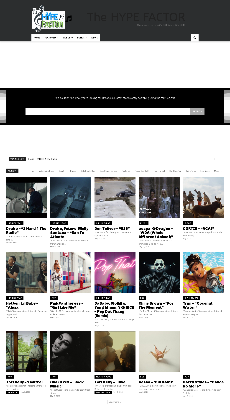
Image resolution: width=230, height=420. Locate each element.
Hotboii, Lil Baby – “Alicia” (22, 305)
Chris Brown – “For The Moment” (156, 305)
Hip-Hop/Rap (175, 171)
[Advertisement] (115, 65)
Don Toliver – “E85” (112, 228)
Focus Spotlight (142, 171)
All (33, 171)
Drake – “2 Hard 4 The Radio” (43, 159)
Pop (54, 298)
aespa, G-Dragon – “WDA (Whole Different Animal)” (156, 232)
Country (62, 171)
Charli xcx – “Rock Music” (67, 384)
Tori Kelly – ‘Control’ (24, 382)
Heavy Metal (159, 171)
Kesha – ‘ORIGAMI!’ (156, 382)
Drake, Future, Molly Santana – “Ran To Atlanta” (69, 232)
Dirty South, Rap (88, 171)
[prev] (214, 159)
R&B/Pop (13, 393)
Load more (115, 402)
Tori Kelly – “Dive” (111, 382)
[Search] (197, 111)
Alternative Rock (46, 171)
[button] (195, 37)
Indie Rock (191, 171)
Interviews (205, 171)
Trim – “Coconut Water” (198, 305)
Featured (126, 171)
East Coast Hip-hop (108, 171)
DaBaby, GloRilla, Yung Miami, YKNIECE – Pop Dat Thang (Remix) (114, 309)
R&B (142, 298)
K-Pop (143, 223)
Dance (73, 171)
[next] (219, 159)
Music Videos (103, 377)
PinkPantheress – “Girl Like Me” (66, 305)
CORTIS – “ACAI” (198, 228)
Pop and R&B (103, 393)
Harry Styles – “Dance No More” (203, 384)
